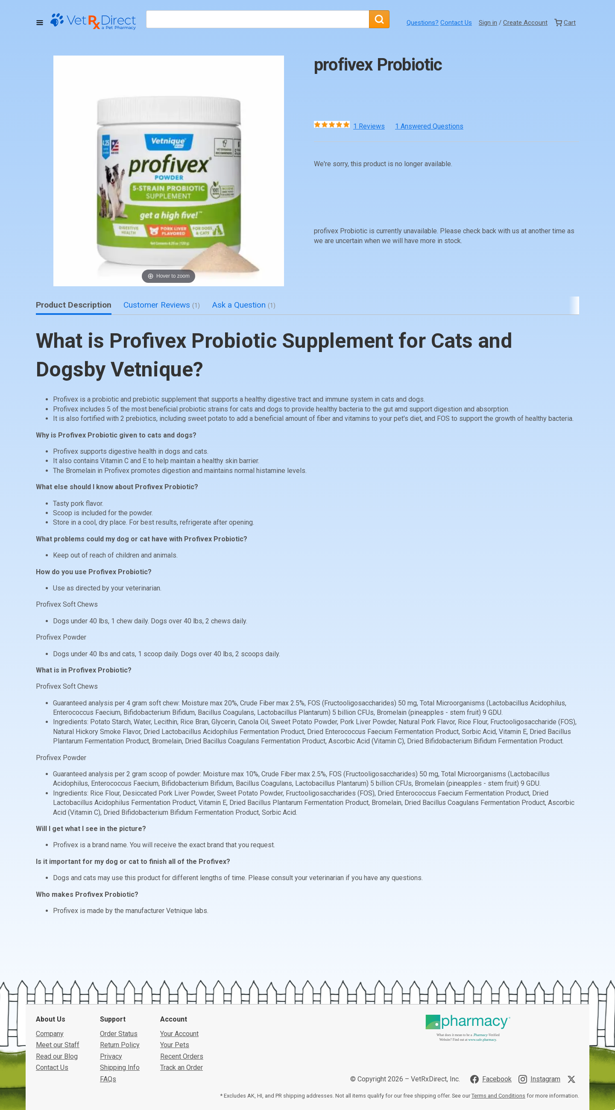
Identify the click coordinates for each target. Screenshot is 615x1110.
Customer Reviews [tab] (161, 305)
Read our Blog (57, 1056)
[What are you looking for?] (257, 19)
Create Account (525, 22)
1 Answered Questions (429, 126)
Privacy (111, 1056)
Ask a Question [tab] (243, 305)
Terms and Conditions (498, 1095)
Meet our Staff (57, 1045)
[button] (168, 171)
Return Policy (120, 1045)
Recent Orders (181, 1056)
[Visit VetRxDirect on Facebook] (491, 1079)
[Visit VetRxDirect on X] (573, 1079)
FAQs (108, 1079)
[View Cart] (565, 22)
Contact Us (456, 22)
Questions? (423, 22)
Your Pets (174, 1045)
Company (50, 1034)
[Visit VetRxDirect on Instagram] (539, 1079)
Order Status (119, 1034)
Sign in (488, 22)
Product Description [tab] (73, 305)
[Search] (379, 19)
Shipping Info (120, 1067)
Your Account (179, 1034)
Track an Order (181, 1067)
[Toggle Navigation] (40, 22)
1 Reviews (369, 126)
